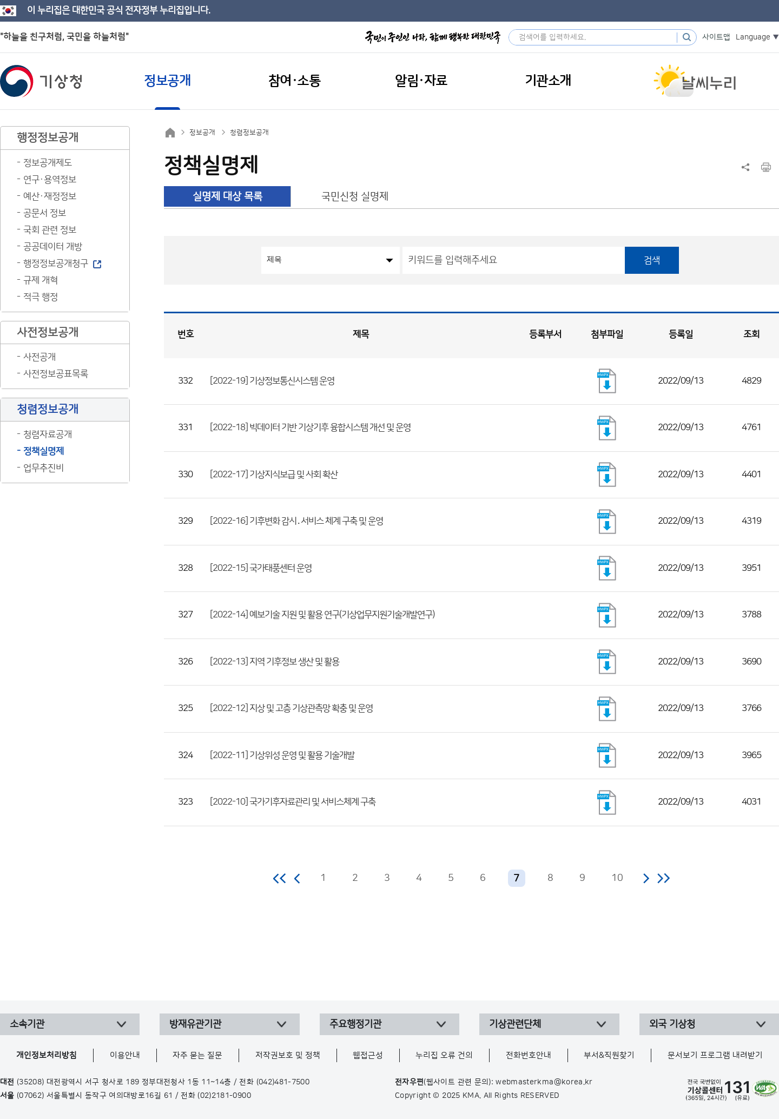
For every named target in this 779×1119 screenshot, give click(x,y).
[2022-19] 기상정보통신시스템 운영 (272, 381)
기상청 (41, 81)
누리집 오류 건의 (444, 1055)
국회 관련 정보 (49, 230)
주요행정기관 (355, 1024)
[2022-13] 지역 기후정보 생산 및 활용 (274, 662)
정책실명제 (43, 451)
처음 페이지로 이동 (280, 878)
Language (753, 37)
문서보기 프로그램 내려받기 (715, 1055)
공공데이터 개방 (52, 247)
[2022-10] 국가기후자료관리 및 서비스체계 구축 (292, 802)
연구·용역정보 (49, 180)
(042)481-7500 (283, 1082)
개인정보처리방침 (46, 1055)
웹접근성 (368, 1055)
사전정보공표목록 (55, 374)
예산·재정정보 (49, 196)
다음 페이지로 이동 (646, 878)
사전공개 (39, 357)
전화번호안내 (528, 1055)
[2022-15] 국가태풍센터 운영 (261, 568)
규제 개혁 (40, 280)
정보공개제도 (47, 163)
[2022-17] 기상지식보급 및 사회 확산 (274, 474)
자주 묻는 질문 (197, 1055)
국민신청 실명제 (354, 196)
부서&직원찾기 (609, 1055)
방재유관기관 (195, 1024)
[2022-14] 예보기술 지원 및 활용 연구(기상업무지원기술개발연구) (322, 615)
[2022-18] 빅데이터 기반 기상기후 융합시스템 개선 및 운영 (310, 427)
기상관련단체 (515, 1024)
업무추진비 (43, 468)
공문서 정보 (44, 213)
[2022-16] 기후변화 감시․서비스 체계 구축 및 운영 (296, 521)
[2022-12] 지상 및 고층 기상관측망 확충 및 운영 (291, 708)
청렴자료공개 (47, 434)
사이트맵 (716, 37)
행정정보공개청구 (55, 263)
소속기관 (27, 1024)
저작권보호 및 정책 (287, 1055)
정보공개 (202, 132)
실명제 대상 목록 (227, 196)
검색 (652, 260)
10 (617, 878)
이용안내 (125, 1055)
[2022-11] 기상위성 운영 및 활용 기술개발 (282, 755)
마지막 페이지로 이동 (663, 878)
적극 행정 (40, 297)
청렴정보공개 (249, 132)
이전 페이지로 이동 (297, 878)
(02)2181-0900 (224, 1095)
